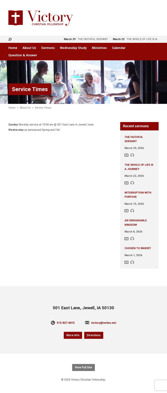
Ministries (99, 47)
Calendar (118, 47)
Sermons (48, 47)
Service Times (30, 89)
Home (12, 47)
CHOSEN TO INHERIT (138, 248)
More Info (72, 335)
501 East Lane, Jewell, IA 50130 (83, 307)
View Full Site (83, 367)
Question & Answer (22, 55)
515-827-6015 (66, 322)
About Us (29, 47)
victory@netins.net (103, 322)
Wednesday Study (73, 47)
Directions (94, 335)
